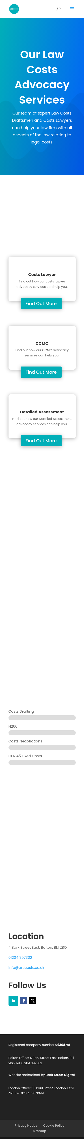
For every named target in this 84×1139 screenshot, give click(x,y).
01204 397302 (20, 957)
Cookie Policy (54, 1125)
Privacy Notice (26, 1125)
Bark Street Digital (60, 1075)
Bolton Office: (19, 1058)
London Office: (20, 1088)
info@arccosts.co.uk (26, 967)
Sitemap (39, 1131)
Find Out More (41, 303)
